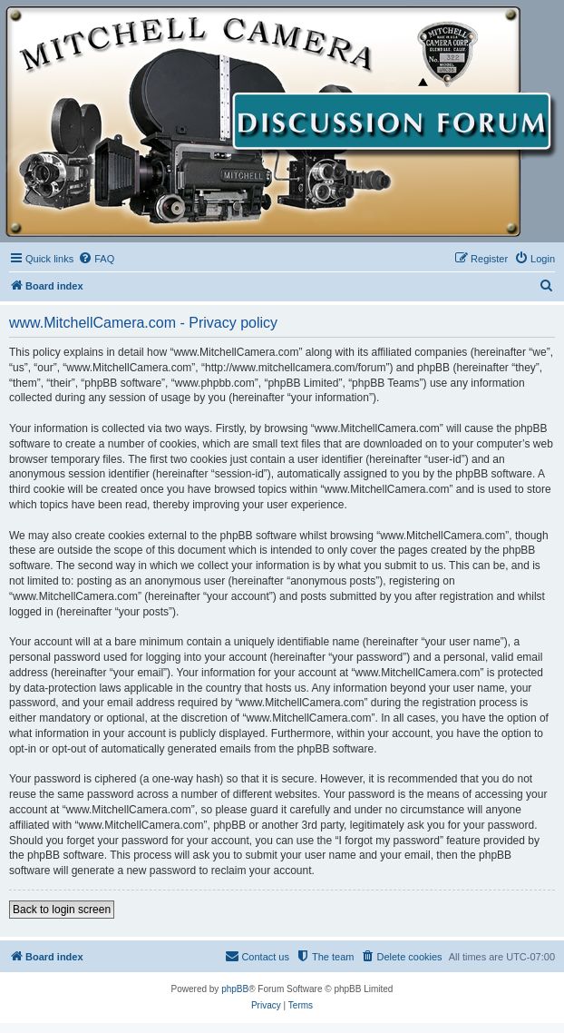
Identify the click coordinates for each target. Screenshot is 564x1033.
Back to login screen (62, 909)
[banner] (282, 121)
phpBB (234, 989)
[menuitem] (96, 259)
